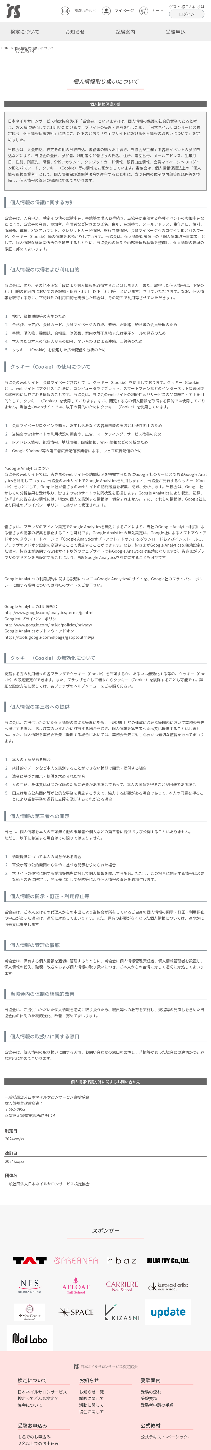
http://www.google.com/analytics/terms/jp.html (48, 612)
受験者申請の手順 (157, 1405)
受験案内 (125, 31)
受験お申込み (32, 1425)
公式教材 (25, 50)
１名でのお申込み (34, 1437)
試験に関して (91, 1398)
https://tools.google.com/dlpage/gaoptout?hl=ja (49, 637)
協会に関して (91, 1411)
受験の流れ (151, 1392)
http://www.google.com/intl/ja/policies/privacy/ (48, 625)
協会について (30, 1405)
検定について (25, 31)
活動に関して (91, 1405)
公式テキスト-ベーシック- (165, 1437)
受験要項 (149, 1398)
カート (151, 10)
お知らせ (75, 31)
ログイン (187, 14)
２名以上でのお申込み (38, 1443)
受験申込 (175, 31)
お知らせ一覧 (91, 1392)
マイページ (118, 10)
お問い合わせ (78, 10)
